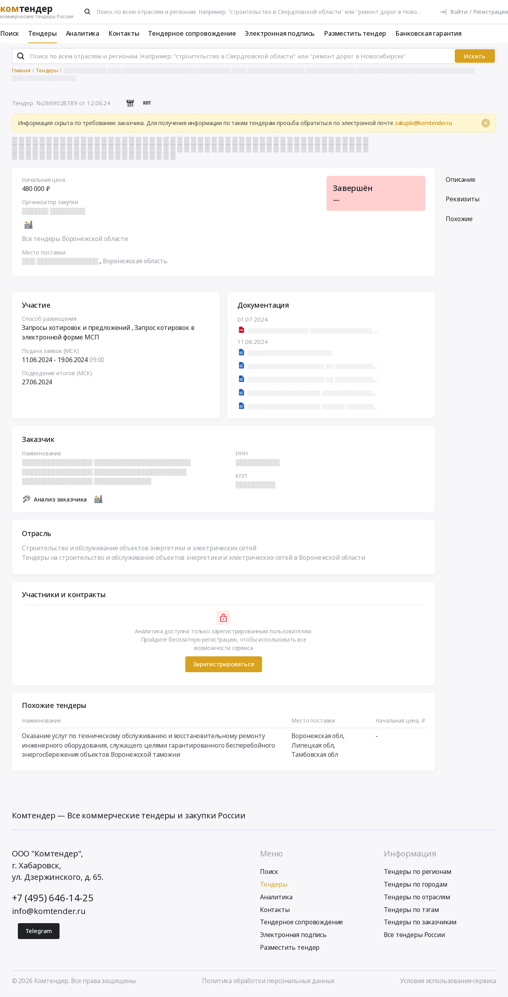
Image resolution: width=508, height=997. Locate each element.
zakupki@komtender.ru (423, 124)
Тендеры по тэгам (411, 910)
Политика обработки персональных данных (268, 982)
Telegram (38, 932)
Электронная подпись (280, 33)
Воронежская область (135, 262)
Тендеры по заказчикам (420, 923)
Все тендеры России (414, 936)
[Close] (485, 124)
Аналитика (83, 33)
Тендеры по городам (415, 885)
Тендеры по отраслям (417, 898)
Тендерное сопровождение (192, 33)
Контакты (123, 33)
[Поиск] (87, 11)
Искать (474, 57)
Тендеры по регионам (417, 873)
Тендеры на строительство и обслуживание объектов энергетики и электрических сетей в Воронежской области (193, 558)
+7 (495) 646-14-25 (53, 899)
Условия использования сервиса (448, 982)
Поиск (9, 33)
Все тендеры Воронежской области (75, 239)
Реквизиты (462, 200)
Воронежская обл (317, 737)
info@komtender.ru (49, 912)
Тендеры (42, 33)
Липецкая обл (312, 746)
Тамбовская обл (314, 755)
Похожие (459, 220)
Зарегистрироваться (223, 665)
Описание (460, 180)
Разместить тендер (355, 33)
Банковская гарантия (428, 33)
